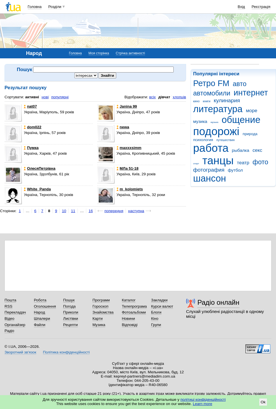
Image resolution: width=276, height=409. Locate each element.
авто (240, 84)
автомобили (211, 93)
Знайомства (103, 312)
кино (196, 101)
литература (218, 109)
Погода (69, 306)
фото (260, 162)
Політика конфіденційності (66, 352)
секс (257, 150)
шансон (209, 178)
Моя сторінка (99, 53)
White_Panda (37, 189)
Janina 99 (127, 106)
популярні (59, 97)
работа (210, 148)
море (251, 110)
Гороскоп (100, 306)
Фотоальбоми (134, 312)
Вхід (241, 7)
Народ (39, 312)
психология (203, 140)
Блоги (156, 312)
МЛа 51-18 (128, 168)
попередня (113, 211)
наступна (136, 211)
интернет (251, 92)
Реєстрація (261, 7)
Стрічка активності (130, 53)
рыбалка (240, 150)
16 (91, 211)
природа (250, 134)
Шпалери (42, 318)
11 (73, 211)
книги (206, 101)
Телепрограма (134, 306)
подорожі (216, 131)
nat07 (30, 106)
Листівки (70, 318)
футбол (235, 170)
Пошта (10, 300)
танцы (218, 160)
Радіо (9, 331)
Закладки (159, 300)
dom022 (32, 127)
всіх (152, 97)
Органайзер (15, 325)
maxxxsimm (129, 148)
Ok (263, 402)
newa (123, 127)
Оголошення (45, 306)
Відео (9, 318)
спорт (196, 163)
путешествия (225, 140)
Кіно (154, 318)
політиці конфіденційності (203, 399)
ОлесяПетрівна (39, 168)
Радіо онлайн (218, 302)
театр (243, 162)
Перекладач (15, 312)
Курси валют (162, 306)
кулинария (227, 100)
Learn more (202, 404)
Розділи (54, 7)
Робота (40, 300)
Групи (156, 325)
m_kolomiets (130, 189)
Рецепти (70, 325)
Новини (128, 318)
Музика (98, 325)
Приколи (70, 312)
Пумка (31, 148)
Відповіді (130, 325)
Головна (35, 7)
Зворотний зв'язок (20, 352)
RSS (8, 306)
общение (241, 119)
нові (45, 97)
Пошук (69, 300)
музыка (214, 122)
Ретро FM (211, 83)
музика (200, 121)
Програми (101, 300)
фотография (209, 170)
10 (64, 211)
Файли (40, 325)
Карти (97, 318)
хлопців (179, 97)
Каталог (129, 300)
